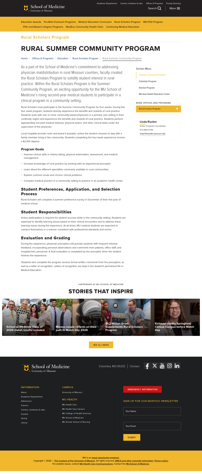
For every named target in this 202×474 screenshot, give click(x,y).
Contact (135, 366)
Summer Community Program (152, 75)
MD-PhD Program (153, 21)
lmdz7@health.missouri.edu (153, 134)
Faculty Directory (173, 3)
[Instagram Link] (169, 365)
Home (24, 58)
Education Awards (31, 21)
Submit (132, 437)
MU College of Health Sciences (76, 413)
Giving (24, 418)
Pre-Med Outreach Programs (60, 21)
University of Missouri (72, 392)
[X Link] (154, 365)
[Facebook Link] (147, 365)
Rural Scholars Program (127, 21)
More (175, 8)
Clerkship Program (147, 81)
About (24, 392)
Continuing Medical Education (122, 26)
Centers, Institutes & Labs (131, 3)
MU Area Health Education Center (154, 94)
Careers (24, 405)
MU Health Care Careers (73, 409)
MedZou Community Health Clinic (84, 26)
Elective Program (147, 88)
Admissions (26, 401)
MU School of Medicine (73, 418)
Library (24, 423)
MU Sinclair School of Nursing (76, 422)
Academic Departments (107, 3)
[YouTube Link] (162, 365)
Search (154, 8)
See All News (101, 345)
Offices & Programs (154, 3)
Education (63, 58)
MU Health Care (69, 405)
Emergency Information (143, 389)
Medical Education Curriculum (95, 21)
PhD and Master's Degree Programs (43, 26)
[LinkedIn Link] (177, 365)
